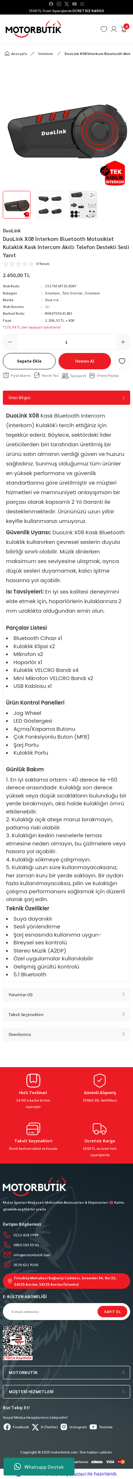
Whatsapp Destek (39, 1466)
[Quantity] (66, 342)
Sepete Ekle (29, 361)
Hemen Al (84, 361)
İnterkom (52, 293)
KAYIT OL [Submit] (112, 1311)
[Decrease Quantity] (10, 342)
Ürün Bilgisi (20, 397)
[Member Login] (113, 29)
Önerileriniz (20, 1034)
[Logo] (33, 29)
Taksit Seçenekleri (26, 1014)
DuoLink (52, 299)
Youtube (100, 1427)
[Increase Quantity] (123, 342)
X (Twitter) (44, 1427)
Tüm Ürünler (72, 293)
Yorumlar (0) (21, 994)
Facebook (16, 1427)
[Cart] (123, 29)
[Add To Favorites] (122, 361)
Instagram (73, 1427)
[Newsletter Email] (66, 1311)
